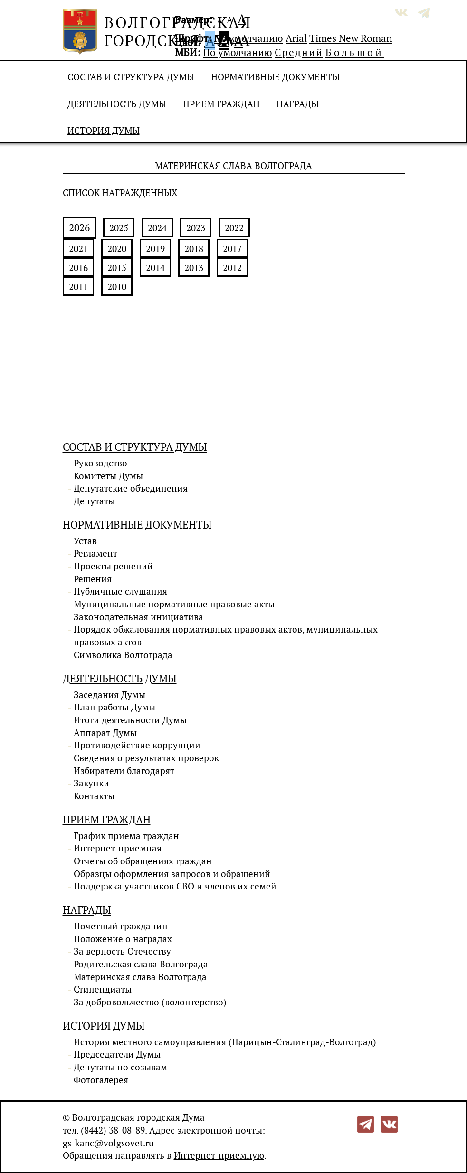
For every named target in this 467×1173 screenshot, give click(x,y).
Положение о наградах (123, 939)
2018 (193, 249)
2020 (116, 249)
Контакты (94, 796)
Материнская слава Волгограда (140, 977)
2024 (157, 228)
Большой (354, 52)
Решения (93, 579)
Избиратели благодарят (124, 770)
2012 (232, 268)
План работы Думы (114, 707)
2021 (78, 249)
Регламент (95, 553)
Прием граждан (221, 104)
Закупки (91, 783)
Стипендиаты (103, 989)
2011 (78, 287)
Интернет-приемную (219, 1155)
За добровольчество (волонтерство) (150, 1002)
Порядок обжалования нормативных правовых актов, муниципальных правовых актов (226, 636)
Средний (299, 52)
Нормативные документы (275, 77)
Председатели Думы (117, 1054)
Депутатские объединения (131, 488)
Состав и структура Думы (130, 77)
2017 (232, 249)
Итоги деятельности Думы (130, 720)
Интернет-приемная (118, 848)
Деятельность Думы (116, 104)
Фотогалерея (101, 1080)
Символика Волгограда (123, 655)
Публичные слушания (120, 591)
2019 (155, 249)
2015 (116, 268)
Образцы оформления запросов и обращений (172, 874)
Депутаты (94, 501)
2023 (195, 228)
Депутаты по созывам (120, 1067)
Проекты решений (113, 566)
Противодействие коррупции (137, 745)
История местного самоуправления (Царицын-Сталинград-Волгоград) (225, 1042)
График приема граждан (126, 836)
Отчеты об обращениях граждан (143, 861)
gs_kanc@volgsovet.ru (108, 1143)
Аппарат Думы (105, 732)
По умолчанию (248, 38)
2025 (118, 228)
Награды (297, 104)
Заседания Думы (109, 694)
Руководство (100, 463)
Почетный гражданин (121, 926)
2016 (78, 268)
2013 (193, 268)
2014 (155, 268)
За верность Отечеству (122, 951)
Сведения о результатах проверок (146, 758)
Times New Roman (350, 38)
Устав (85, 541)
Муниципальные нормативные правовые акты (174, 604)
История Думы (103, 130)
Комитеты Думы (108, 476)
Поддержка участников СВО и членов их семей (175, 886)
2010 (116, 287)
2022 (234, 228)
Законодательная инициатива (138, 617)
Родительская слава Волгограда (141, 964)
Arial (296, 38)
